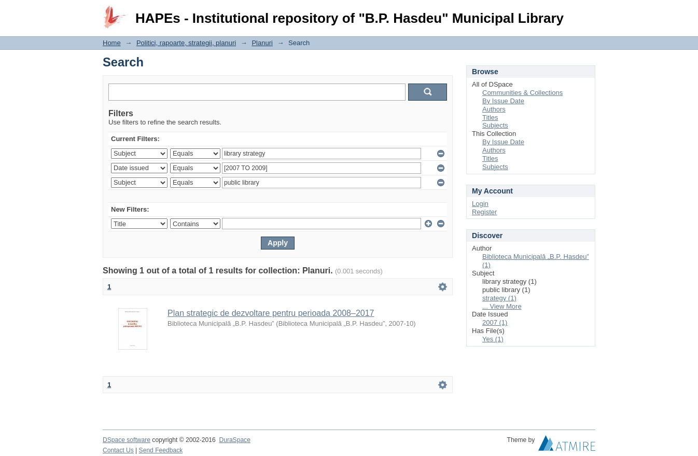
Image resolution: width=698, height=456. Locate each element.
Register (484, 212)
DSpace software (126, 440)
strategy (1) (499, 298)
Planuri (262, 43)
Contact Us (118, 450)
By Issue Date (503, 101)
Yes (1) (493, 339)
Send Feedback (161, 450)
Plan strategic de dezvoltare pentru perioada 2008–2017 (270, 313)
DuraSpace (234, 440)
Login (587, 13)
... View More (502, 306)
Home (112, 43)
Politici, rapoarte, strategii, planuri (186, 43)
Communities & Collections (522, 92)
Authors (494, 109)
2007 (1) (494, 322)
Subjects (495, 125)
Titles (490, 117)
